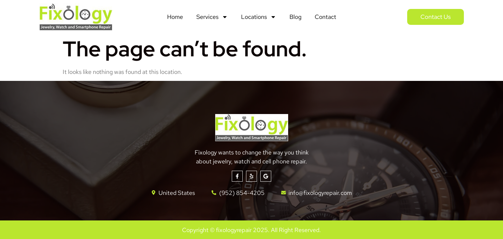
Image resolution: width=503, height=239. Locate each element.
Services (212, 17)
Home (175, 17)
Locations (258, 17)
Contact (325, 17)
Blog (295, 17)
